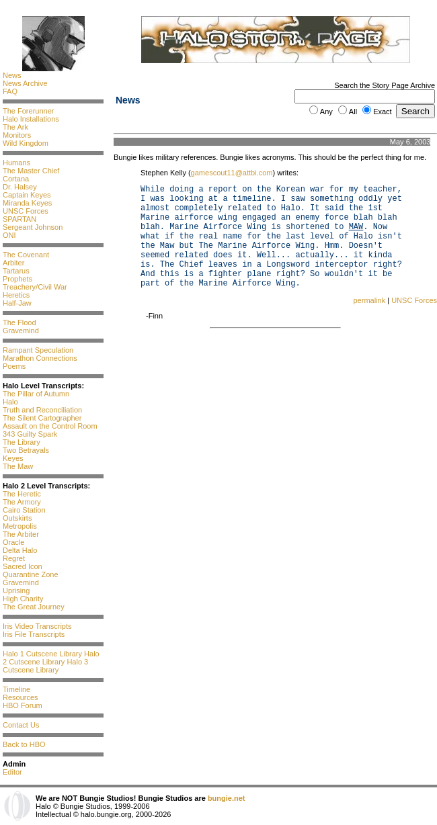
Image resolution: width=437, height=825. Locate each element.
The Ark (15, 127)
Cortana (16, 179)
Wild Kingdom (25, 143)
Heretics (16, 295)
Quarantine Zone (30, 574)
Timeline (16, 689)
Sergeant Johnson (33, 227)
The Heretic (22, 494)
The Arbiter (21, 534)
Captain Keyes (27, 195)
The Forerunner (28, 111)
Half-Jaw (17, 303)
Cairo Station (24, 510)
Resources (20, 697)
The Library (21, 442)
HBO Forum (22, 705)
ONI (9, 235)
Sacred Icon (22, 566)
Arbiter (13, 263)
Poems (14, 366)
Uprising (16, 591)
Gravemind (21, 331)
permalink (369, 300)
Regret (14, 558)
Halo (10, 402)
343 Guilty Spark (30, 434)
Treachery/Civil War (35, 287)
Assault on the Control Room (50, 426)
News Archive (25, 83)
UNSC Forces (25, 211)
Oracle (13, 542)
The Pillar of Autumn (36, 394)
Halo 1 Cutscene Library (42, 654)
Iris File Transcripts (34, 634)
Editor (12, 772)
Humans (16, 163)
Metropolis (20, 526)
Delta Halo (20, 550)
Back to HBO (24, 744)
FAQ (10, 91)
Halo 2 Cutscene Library (51, 658)
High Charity (23, 599)
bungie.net (226, 798)
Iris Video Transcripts (37, 626)
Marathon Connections (40, 358)
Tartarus (16, 271)
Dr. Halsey (20, 187)
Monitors (17, 135)
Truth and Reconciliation (42, 410)
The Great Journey (34, 607)
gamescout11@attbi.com (232, 173)
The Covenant (26, 255)
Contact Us (21, 725)
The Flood (19, 322)
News (12, 75)
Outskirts (17, 518)
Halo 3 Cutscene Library (45, 666)
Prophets (17, 279)
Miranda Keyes (27, 203)
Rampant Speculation (38, 350)
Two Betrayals (26, 450)
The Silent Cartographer (42, 418)
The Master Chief (31, 171)
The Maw (18, 466)
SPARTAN (19, 219)
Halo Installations (31, 119)
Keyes (13, 458)
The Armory (22, 502)
